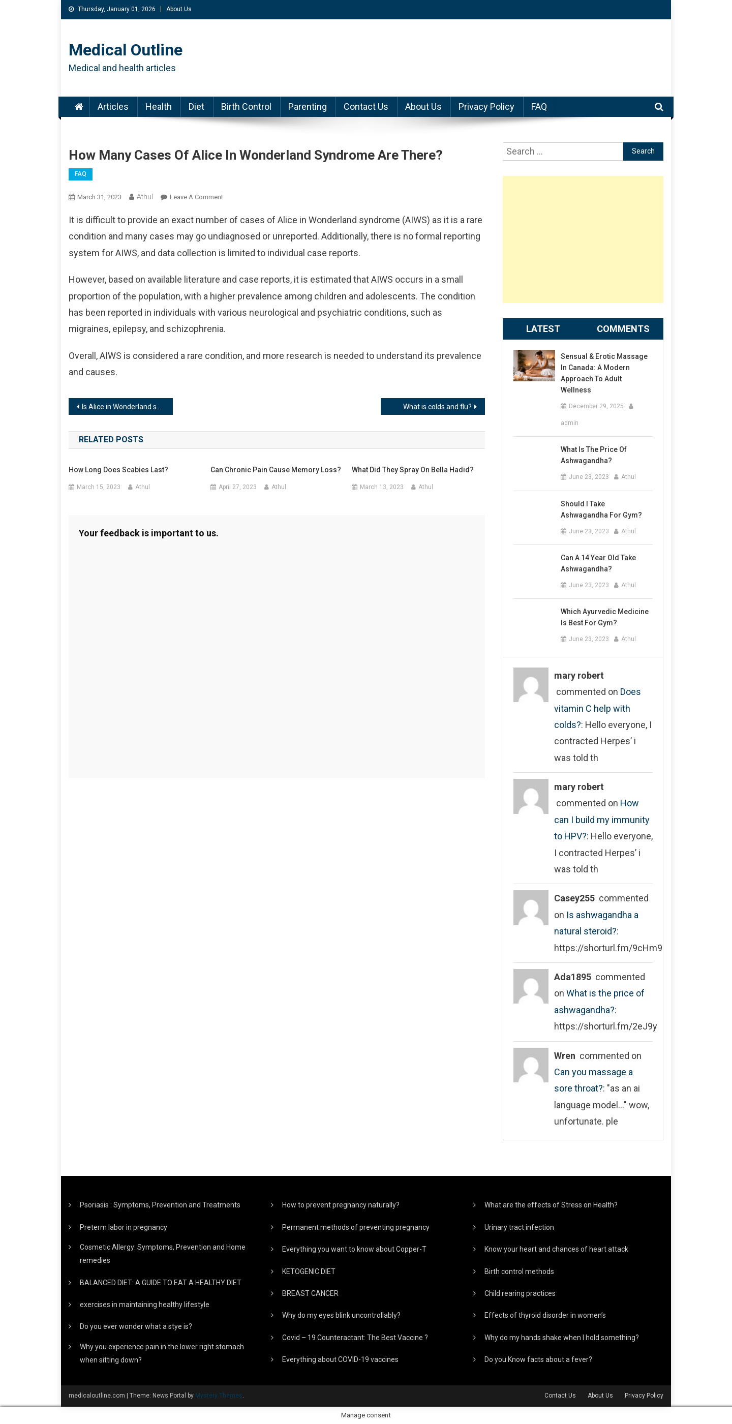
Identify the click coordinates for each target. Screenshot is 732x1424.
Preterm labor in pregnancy (123, 1227)
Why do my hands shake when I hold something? (561, 1338)
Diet (196, 106)
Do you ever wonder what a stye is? (136, 1326)
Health (158, 106)
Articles (113, 106)
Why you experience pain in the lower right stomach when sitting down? (162, 1353)
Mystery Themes (218, 1395)
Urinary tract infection (519, 1227)
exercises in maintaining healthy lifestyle (144, 1304)
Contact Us (366, 106)
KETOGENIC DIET (309, 1271)
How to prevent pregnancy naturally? (341, 1205)
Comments (623, 328)
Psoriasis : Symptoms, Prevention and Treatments (160, 1205)
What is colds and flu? (437, 407)
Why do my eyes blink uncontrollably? (341, 1315)
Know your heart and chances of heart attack (556, 1249)
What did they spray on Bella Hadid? (413, 470)
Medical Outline (125, 49)
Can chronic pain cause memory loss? (275, 470)
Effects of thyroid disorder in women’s (545, 1315)
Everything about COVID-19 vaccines (340, 1359)
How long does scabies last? (118, 470)
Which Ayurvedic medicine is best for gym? (605, 617)
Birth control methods (519, 1271)
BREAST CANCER (310, 1293)
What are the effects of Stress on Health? (551, 1205)
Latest (543, 328)
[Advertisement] (583, 239)
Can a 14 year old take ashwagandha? (598, 563)
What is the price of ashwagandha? (594, 455)
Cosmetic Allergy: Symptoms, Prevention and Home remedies (163, 1253)
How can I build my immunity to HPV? (602, 819)
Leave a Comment (196, 197)
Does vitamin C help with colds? (597, 708)
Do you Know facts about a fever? (538, 1359)
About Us (179, 9)
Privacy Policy (486, 106)
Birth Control (246, 106)
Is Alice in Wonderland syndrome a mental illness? (127, 407)
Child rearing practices (520, 1293)
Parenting (307, 106)
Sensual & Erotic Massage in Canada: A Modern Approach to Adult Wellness (604, 373)
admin (569, 423)
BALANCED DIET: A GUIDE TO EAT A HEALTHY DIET (160, 1283)
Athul (145, 197)
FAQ (539, 106)
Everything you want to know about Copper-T (354, 1249)
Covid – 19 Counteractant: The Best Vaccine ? (355, 1338)
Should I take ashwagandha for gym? (601, 509)
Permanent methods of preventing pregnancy (356, 1227)
